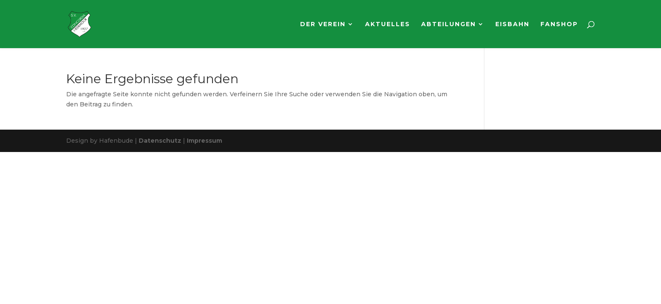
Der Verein (323, 24)
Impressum (204, 140)
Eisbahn (512, 24)
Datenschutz (160, 140)
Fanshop (559, 24)
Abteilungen (448, 24)
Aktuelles (387, 24)
